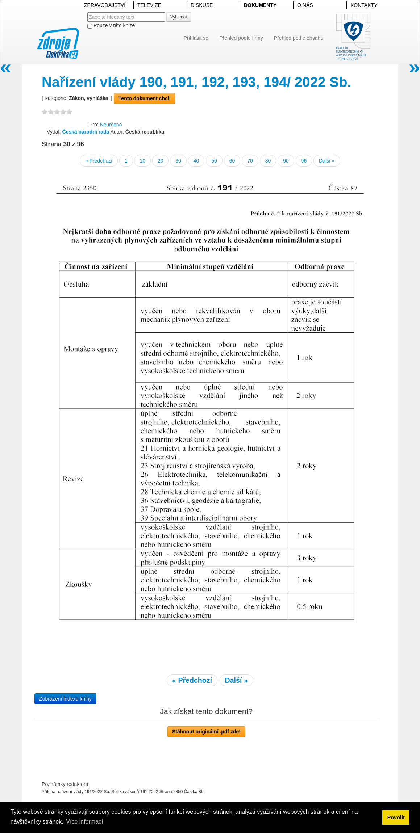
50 (214, 161)
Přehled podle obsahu (298, 38)
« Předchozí (98, 161)
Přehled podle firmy (241, 38)
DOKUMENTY (260, 5)
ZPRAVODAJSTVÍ (104, 5)
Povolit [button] (396, 817)
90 (286, 161)
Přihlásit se (196, 38)
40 (196, 161)
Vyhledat (178, 17)
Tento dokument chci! (144, 98)
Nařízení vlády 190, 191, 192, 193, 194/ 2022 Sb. (196, 82)
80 (268, 161)
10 (142, 161)
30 (178, 161)
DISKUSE (202, 5)
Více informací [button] (84, 822)
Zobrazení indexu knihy (65, 699)
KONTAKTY (363, 5)
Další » (327, 161)
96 (304, 161)
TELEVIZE (149, 5)
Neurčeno (111, 124)
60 (232, 161)
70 (250, 161)
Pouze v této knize (111, 25)
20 (160, 161)
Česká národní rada (85, 132)
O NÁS (305, 5)
